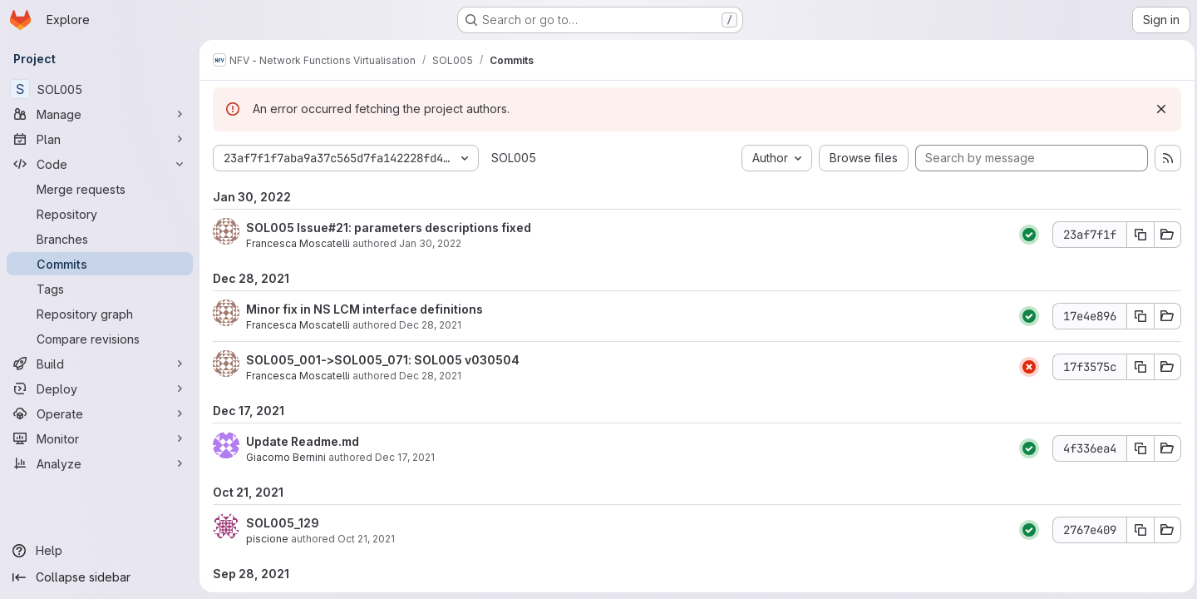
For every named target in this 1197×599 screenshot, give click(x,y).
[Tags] (100, 288)
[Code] (100, 164)
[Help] (100, 550)
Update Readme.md (302, 441)
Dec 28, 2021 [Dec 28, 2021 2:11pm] (430, 325)
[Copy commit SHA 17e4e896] (1136, 316)
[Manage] (100, 114)
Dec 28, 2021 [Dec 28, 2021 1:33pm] (430, 375)
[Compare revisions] (100, 338)
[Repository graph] (100, 313)
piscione (267, 538)
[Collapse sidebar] (100, 577)
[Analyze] (100, 463)
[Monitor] (100, 438)
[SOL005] (100, 89)
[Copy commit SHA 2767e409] (1136, 530)
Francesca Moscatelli (298, 243)
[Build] (100, 363)
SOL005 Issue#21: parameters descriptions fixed (388, 227)
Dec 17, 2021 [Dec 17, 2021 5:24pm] (405, 457)
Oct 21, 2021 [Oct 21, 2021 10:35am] (366, 538)
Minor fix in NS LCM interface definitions (364, 309)
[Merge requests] (100, 188)
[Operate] (100, 413)
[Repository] (100, 213)
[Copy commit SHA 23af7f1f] (1136, 234)
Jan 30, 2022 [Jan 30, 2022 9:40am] (430, 243)
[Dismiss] (1157, 109)
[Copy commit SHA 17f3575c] (1136, 367)
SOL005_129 (282, 523)
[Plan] (100, 139)
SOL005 (513, 158)
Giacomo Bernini (286, 457)
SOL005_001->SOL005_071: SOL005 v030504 (383, 360)
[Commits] (100, 263)
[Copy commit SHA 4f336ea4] (1136, 448)
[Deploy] (100, 388)
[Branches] (100, 238)
